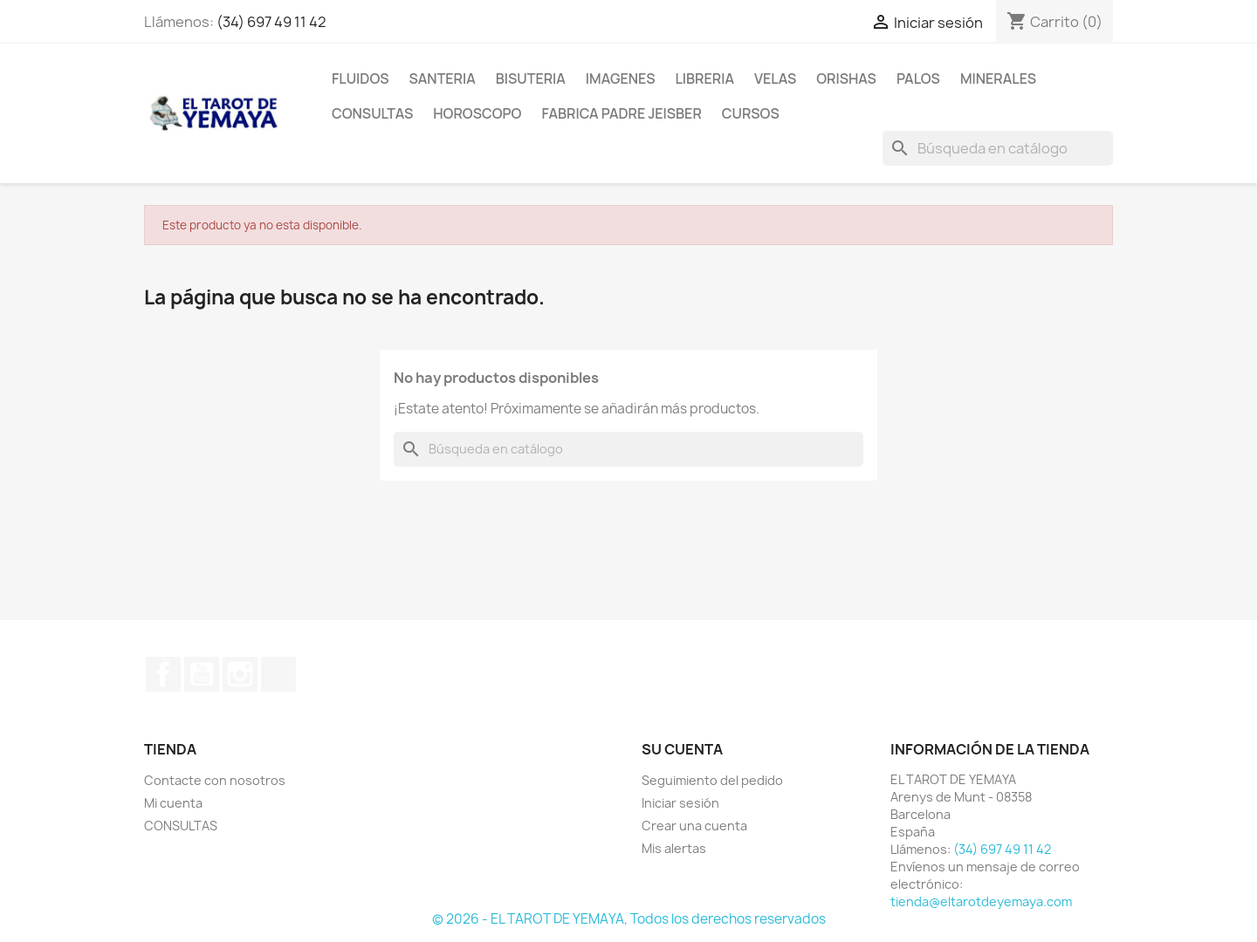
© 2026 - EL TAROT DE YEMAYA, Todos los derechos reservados (629, 919)
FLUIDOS (360, 78)
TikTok (278, 674)
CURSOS (751, 113)
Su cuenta (682, 749)
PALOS (918, 78)
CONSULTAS (372, 113)
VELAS (775, 78)
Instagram (240, 674)
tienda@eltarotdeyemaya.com (981, 901)
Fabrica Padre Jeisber (621, 113)
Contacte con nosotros (214, 780)
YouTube (201, 674)
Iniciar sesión (680, 803)
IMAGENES (621, 78)
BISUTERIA (531, 78)
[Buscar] (998, 148)
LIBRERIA (704, 78)
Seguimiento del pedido (712, 780)
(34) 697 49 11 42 (271, 21)
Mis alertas (674, 848)
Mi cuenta (173, 803)
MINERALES (998, 78)
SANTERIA (442, 78)
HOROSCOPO (477, 113)
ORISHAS (846, 78)
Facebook (163, 674)
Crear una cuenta (694, 825)
